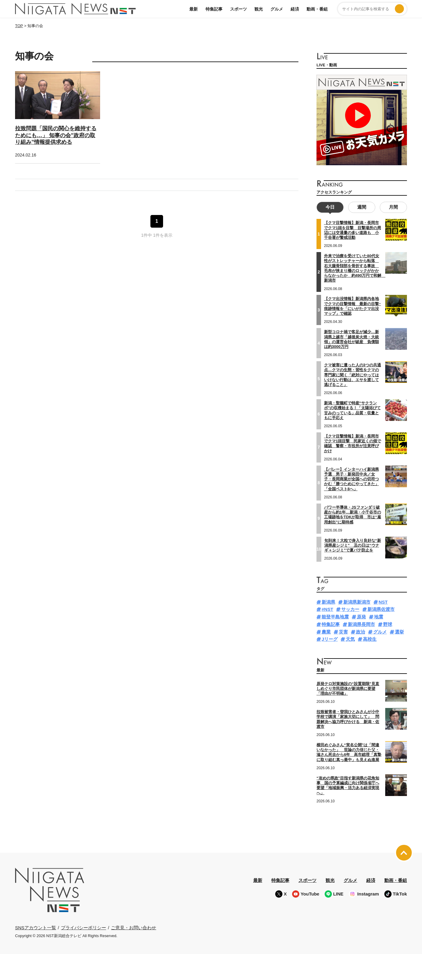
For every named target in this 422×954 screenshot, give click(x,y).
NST (383, 601)
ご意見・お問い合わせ (133, 927)
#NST (327, 608)
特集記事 (214, 9)
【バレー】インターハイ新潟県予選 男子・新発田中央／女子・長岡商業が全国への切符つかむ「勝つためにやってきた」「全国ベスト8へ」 (351, 478)
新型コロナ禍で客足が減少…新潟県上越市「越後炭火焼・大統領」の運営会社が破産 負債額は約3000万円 (351, 338)
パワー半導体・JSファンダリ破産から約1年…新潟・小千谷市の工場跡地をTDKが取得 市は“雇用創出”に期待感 (352, 514)
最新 (193, 9)
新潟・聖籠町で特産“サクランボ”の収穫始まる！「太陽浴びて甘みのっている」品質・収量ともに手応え (352, 409)
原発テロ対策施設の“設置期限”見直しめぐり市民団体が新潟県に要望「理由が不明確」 (347, 688)
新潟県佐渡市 (381, 608)
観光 (258, 9)
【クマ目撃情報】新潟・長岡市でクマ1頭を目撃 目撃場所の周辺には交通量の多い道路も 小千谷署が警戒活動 (352, 229)
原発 (361, 616)
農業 (326, 631)
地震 (378, 616)
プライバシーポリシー (83, 927)
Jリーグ (330, 638)
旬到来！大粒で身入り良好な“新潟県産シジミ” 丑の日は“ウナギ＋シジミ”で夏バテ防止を (352, 545)
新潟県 (328, 601)
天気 (350, 638)
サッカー (350, 608)
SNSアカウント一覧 (35, 927)
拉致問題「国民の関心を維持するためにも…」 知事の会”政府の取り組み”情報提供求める (55, 135)
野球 (387, 623)
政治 (360, 631)
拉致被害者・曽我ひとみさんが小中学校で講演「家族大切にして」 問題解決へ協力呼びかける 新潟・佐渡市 (347, 718)
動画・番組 (317, 9)
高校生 (369, 638)
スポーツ (238, 9)
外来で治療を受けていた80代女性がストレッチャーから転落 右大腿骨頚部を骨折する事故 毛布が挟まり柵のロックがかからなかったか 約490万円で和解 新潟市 (355, 267)
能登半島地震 (335, 616)
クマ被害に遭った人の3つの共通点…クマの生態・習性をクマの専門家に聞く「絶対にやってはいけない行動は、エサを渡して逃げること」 (352, 374)
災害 (343, 631)
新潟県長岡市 (361, 623)
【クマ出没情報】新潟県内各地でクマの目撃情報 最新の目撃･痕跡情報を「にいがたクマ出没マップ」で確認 (352, 305)
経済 (295, 9)
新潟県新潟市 (356, 601)
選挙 (399, 631)
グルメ (276, 9)
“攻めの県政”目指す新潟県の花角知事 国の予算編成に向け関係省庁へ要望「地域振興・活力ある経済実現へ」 (347, 784)
